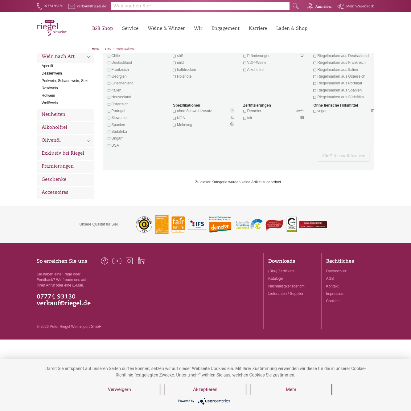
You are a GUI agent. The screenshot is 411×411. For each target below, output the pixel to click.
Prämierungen (58, 199)
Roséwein (50, 121)
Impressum (335, 326)
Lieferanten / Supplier (285, 326)
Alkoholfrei (54, 160)
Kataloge (275, 311)
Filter (239, 63)
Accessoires (55, 225)
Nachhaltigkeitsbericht (286, 318)
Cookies (332, 333)
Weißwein (50, 135)
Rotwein (48, 128)
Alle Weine (54, 63)
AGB (330, 311)
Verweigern (119, 389)
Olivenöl (66, 173)
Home (96, 48)
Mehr (291, 389)
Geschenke (54, 212)
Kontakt (332, 318)
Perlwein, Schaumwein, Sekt (65, 113)
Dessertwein (52, 106)
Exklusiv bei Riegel (63, 186)
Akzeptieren (205, 389)
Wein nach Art (125, 48)
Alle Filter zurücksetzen (343, 189)
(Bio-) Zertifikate (281, 304)
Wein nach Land (66, 76)
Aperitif (47, 98)
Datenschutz (336, 304)
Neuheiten (53, 147)
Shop (108, 48)
